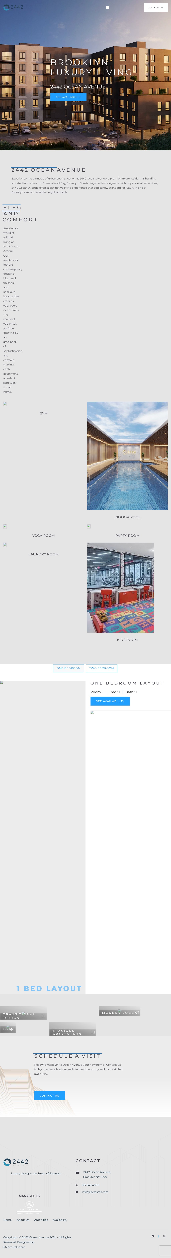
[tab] (68, 668)
